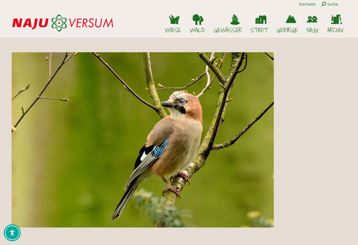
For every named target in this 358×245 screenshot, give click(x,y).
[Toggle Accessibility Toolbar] (12, 233)
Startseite (307, 4)
